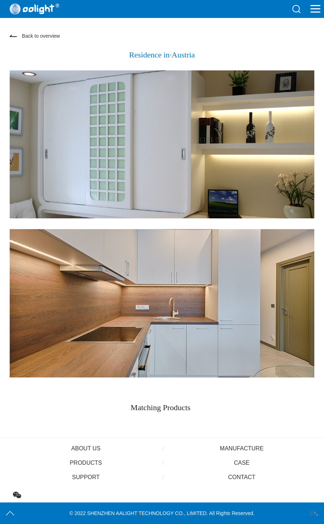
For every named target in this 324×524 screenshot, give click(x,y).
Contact (241, 477)
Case (242, 463)
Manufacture (242, 448)
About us (86, 448)
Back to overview (41, 36)
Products (86, 463)
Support (86, 477)
